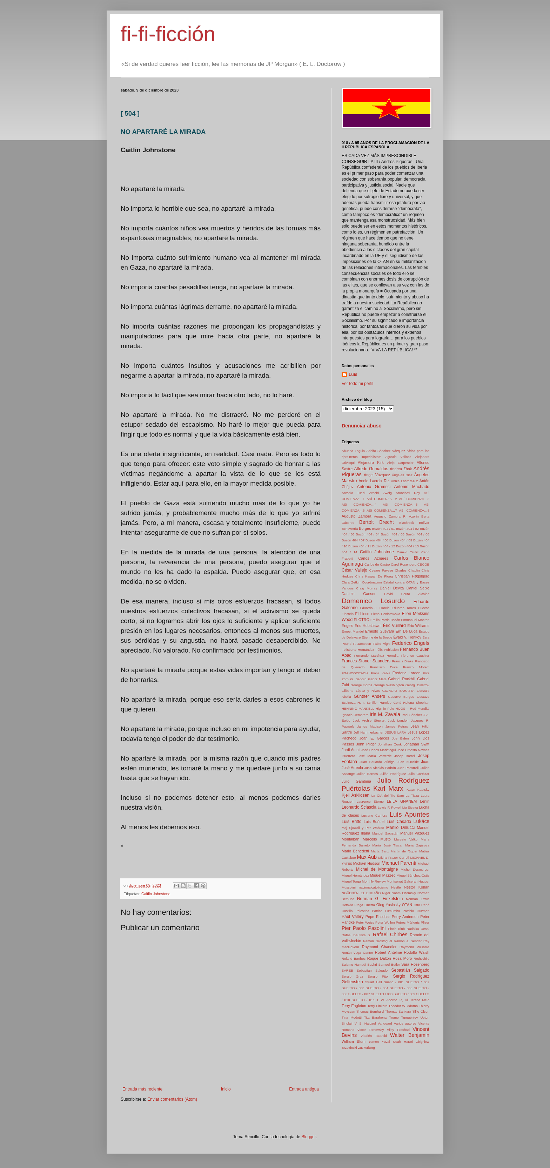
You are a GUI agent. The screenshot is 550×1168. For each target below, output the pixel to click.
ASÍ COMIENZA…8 (414, 510)
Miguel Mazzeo (383, 875)
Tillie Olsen (420, 1011)
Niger (386, 893)
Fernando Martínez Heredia (376, 655)
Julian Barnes (367, 774)
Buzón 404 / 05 (392, 534)
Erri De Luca (406, 631)
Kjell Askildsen (355, 795)
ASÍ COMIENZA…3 (414, 499)
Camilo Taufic (407, 552)
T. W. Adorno (386, 1000)
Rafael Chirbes (390, 934)
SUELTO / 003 (353, 988)
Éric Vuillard (394, 625)
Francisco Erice (384, 667)
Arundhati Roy (408, 493)
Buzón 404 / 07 (353, 540)
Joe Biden (400, 738)
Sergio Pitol (378, 976)
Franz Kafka (380, 673)
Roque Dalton (379, 958)
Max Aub (367, 857)
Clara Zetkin (351, 582)
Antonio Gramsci (374, 486)
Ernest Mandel (353, 631)
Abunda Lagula (353, 451)
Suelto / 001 (394, 982)
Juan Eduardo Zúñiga (377, 762)
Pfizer (425, 922)
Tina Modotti (352, 1017)
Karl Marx (388, 788)
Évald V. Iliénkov (407, 637)
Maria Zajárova (417, 845)
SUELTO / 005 (401, 988)
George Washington (389, 685)
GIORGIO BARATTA (398, 691)
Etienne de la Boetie (377, 637)
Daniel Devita (392, 588)
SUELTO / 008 (382, 994)
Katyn (411, 789)
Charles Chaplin (407, 570)
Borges (365, 528)
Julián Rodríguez (393, 774)
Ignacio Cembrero (355, 715)
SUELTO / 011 (363, 1000)
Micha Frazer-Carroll (393, 857)
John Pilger (366, 744)
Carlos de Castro (377, 564)
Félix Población (386, 649)
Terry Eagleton (354, 1006)
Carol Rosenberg (403, 564)
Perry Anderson (405, 916)
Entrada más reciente (142, 1089)
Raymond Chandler (379, 947)
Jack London (398, 720)
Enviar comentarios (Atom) (172, 1099)
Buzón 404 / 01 (383, 529)
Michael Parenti (399, 863)
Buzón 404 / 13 (407, 546)
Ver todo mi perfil (357, 383)
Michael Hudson (367, 863)
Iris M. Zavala (385, 714)
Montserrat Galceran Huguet (408, 881)
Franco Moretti (416, 667)
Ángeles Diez (402, 475)
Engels (347, 625)
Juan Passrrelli (408, 768)
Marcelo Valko (406, 839)
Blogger (308, 1136)
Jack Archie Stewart (369, 720)
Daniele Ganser (359, 594)
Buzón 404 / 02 (407, 529)
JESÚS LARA (395, 732)
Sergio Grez (352, 976)
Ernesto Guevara (379, 631)
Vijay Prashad (398, 1030)
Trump (393, 1017)
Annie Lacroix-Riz (404, 481)
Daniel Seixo (418, 588)
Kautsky (423, 789)
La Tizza (412, 795)
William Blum (353, 1041)
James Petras (396, 726)
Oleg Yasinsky (388, 905)
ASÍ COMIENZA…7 (382, 510)
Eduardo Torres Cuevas (410, 608)
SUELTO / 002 (417, 982)
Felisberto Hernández (358, 649)
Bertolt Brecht (376, 522)
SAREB (347, 970)
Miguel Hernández (355, 875)
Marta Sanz (380, 851)
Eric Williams (418, 625)
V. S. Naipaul (365, 1023)
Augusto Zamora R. (390, 516)
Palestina (362, 911)
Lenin (424, 801)
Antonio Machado (411, 486)
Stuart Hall (373, 982)
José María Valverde (375, 756)
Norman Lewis (417, 899)
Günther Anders (369, 696)
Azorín (414, 516)
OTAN (407, 905)
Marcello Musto (377, 839)
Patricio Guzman (416, 911)
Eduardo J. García (375, 608)
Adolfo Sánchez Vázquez (386, 451)
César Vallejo (354, 570)
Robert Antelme (388, 952)
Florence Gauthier (415, 655)
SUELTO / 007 (359, 994)
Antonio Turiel (353, 493)
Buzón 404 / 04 (367, 534)
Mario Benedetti (355, 851)
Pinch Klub (396, 929)
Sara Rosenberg (415, 964)
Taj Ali (403, 1000)
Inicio (226, 1089)
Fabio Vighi (381, 644)
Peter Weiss (365, 922)
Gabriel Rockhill (402, 679)
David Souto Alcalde (406, 594)
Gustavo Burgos (401, 696)
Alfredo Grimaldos (371, 468)
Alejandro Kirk (371, 462)
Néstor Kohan (416, 887)
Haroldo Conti (390, 702)
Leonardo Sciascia (359, 807)
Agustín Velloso (398, 457)
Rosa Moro (402, 958)
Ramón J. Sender (408, 941)
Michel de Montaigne (377, 869)
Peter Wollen (385, 922)
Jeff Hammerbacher (369, 732)
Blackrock (406, 523)
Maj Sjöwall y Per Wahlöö (363, 828)
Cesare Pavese (381, 570)
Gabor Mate (377, 679)
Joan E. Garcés (374, 738)
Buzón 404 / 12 (383, 546)
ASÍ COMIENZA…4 (359, 504)
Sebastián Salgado (410, 970)
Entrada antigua (304, 1089)
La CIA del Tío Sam (387, 795)
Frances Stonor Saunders (366, 661)
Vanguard (385, 1023)
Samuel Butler (389, 964)
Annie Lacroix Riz (373, 481)
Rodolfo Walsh (416, 952)
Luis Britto (351, 821)
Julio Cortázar (418, 774)
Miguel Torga (351, 881)
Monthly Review (374, 881)
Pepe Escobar (377, 916)
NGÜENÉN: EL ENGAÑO (361, 893)
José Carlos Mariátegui (378, 750)
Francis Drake (403, 661)
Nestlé (396, 887)
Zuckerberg (366, 1047)
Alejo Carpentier (400, 463)
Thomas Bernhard (370, 1011)
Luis (353, 374)
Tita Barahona (375, 1017)
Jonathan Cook (390, 744)
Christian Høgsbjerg (412, 576)
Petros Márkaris (408, 922)
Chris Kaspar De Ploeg (374, 576)
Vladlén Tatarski (374, 1036)
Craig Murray (366, 588)
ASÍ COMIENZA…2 (382, 499)
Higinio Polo (385, 708)
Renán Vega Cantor (357, 952)
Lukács (421, 821)
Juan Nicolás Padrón (380, 768)
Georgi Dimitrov (417, 685)
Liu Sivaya (410, 807)
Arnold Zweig (380, 493)
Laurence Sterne (370, 801)
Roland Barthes (353, 958)
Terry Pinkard (377, 1006)
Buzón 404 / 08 (376, 540)
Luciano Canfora (374, 815)
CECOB (423, 564)
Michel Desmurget (415, 869)
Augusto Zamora (356, 516)
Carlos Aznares (373, 558)
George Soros (361, 685)
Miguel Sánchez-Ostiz (413, 875)
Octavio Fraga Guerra (358, 905)
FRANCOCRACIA (355, 673)
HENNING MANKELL (358, 708)
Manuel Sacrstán (385, 833)
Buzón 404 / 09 (400, 540)
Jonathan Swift (416, 744)
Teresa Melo (419, 1000)
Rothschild (421, 958)
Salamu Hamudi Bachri (359, 964)
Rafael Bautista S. (356, 935)
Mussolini (349, 887)
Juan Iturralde (408, 762)
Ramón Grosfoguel (377, 941)
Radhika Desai (418, 929)
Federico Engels (410, 643)
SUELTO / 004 (377, 988)
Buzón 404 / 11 (359, 546)
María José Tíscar (388, 845)
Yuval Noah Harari (397, 1042)
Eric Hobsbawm (368, 625)
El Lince (362, 614)
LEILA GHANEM (402, 801)
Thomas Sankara (398, 1011)
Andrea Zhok (401, 469)
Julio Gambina (356, 781)
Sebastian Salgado (372, 970)
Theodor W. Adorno (403, 1006)
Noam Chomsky (403, 893)
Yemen (374, 1042)
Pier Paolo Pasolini (364, 928)
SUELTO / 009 (404, 994)
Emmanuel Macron (415, 620)
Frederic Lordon (407, 673)
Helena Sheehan (416, 702)
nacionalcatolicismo (373, 887)
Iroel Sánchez (412, 715)
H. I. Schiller (367, 702)
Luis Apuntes (409, 814)
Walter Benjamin (409, 1035)
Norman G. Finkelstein (380, 898)
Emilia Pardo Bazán (385, 620)
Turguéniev (409, 1017)
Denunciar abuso (362, 425)
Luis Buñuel (374, 821)
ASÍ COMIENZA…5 (400, 504)
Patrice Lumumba (386, 911)
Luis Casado (399, 821)
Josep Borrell (405, 756)
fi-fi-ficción (168, 34)
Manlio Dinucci (400, 827)
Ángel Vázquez (377, 475)
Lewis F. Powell (389, 807)
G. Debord (358, 679)
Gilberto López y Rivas (361, 691)
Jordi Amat (351, 750)
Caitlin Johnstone (155, 894)
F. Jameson (362, 644)
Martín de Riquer (404, 851)
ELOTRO (361, 619)
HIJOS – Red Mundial (412, 708)
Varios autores (405, 1023)
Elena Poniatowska (385, 614)
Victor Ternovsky (370, 1030)
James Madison (370, 726)
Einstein (348, 614)
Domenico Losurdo (373, 601)
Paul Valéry (353, 916)
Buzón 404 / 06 (417, 534)
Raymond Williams (414, 947)
